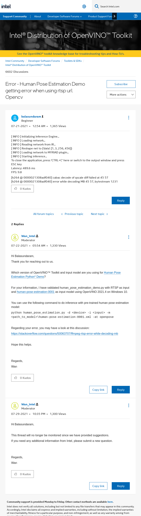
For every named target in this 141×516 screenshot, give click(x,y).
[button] (128, 117)
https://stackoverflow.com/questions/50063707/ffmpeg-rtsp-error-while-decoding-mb (64, 333)
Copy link (98, 389)
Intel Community (14, 60)
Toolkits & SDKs (73, 60)
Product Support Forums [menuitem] (102, 16)
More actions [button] (118, 94)
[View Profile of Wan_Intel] (29, 236)
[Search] (97, 6)
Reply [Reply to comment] (121, 389)
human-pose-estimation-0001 (35, 291)
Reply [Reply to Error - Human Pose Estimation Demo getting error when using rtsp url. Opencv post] (121, 200)
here (110, 502)
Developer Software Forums (44, 60)
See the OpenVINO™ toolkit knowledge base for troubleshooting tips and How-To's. (70, 53)
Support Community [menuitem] (15, 16)
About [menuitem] (37, 16)
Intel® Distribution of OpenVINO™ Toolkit (28, 65)
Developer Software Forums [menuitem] (63, 16)
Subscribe (121, 84)
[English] (84, 6)
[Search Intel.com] (120, 6)
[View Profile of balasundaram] (32, 116)
